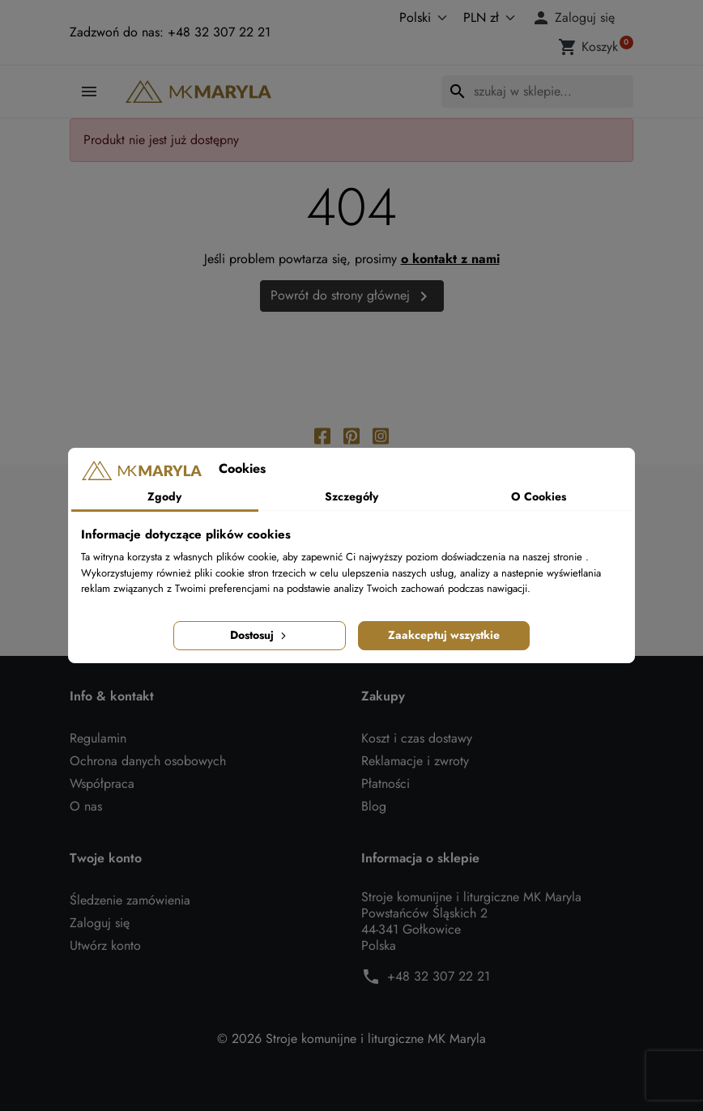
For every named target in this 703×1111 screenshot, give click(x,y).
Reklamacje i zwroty (415, 760)
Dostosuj (259, 635)
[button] (576, 17)
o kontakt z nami (450, 258)
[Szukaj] (537, 91)
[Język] (406, 17)
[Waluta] (486, 17)
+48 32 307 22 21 (438, 976)
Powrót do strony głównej (352, 296)
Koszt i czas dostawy (416, 738)
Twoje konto (106, 858)
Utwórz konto (105, 945)
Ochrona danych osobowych (148, 760)
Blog (373, 806)
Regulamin (98, 738)
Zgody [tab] (164, 496)
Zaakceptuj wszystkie (444, 635)
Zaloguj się (100, 922)
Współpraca (102, 783)
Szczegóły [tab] (351, 496)
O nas (86, 806)
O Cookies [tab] (538, 496)
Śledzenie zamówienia (130, 900)
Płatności (385, 783)
